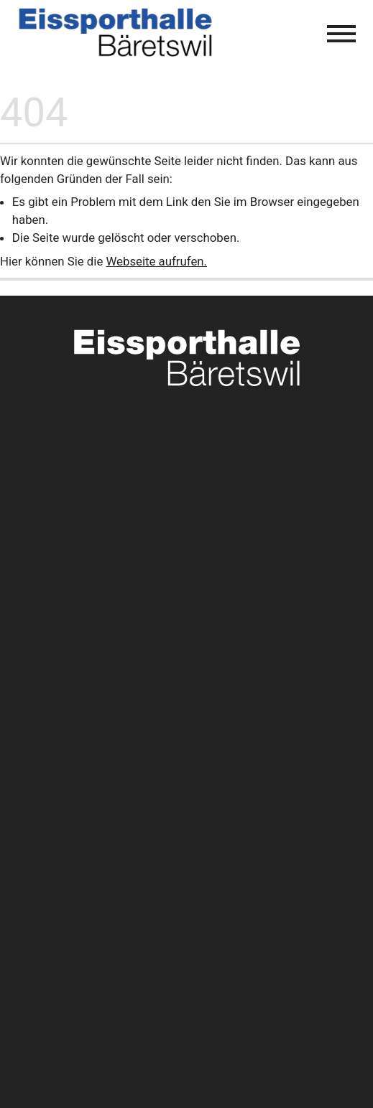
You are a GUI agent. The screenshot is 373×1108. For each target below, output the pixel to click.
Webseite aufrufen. (156, 261)
